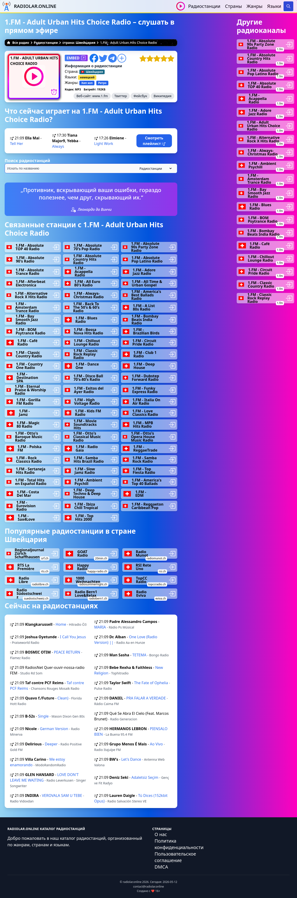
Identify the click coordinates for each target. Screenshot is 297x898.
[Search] (288, 6)
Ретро (102, 83)
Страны (233, 6)
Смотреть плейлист (154, 140)
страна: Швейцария (78, 42)
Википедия (162, 96)
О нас (161, 834)
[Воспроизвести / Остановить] (180, 6)
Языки (274, 6)
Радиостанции (204, 6)
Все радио (18, 42)
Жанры (255, 6)
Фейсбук (140, 96)
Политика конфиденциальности (179, 844)
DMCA (161, 867)
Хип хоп (87, 83)
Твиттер (120, 96)
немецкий (87, 77)
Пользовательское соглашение (175, 857)
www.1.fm (100, 96)
